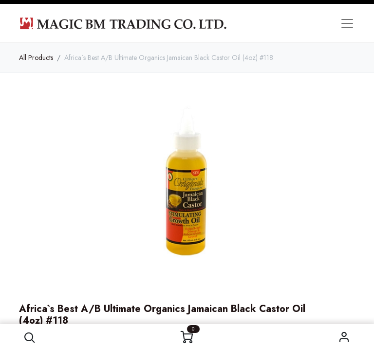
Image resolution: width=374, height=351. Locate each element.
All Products (36, 57)
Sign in (344, 338)
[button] (29, 338)
